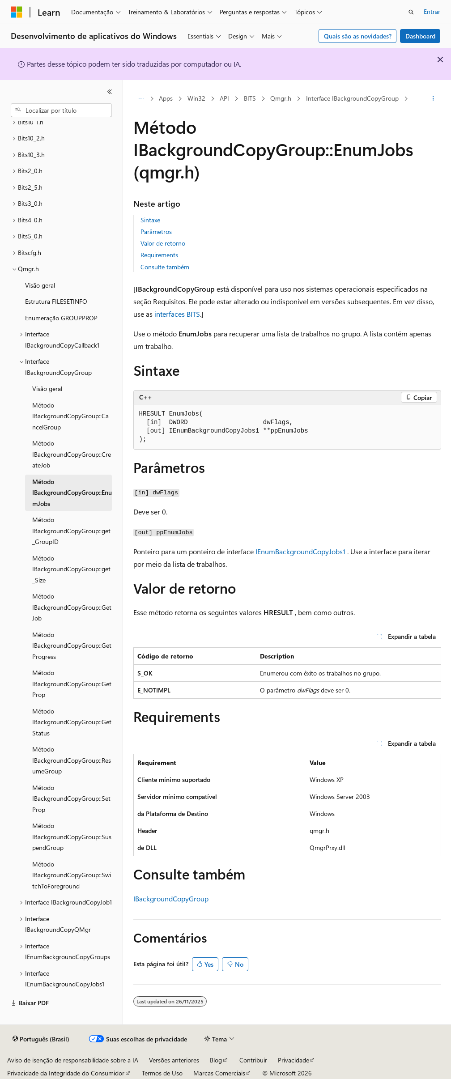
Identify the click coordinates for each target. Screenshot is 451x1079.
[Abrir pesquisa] (411, 12)
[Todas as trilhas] (141, 99)
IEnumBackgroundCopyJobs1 (300, 551)
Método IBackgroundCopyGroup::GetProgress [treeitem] (71, 645)
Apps (166, 98)
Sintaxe (150, 220)
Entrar (432, 11)
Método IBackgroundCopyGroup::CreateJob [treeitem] (71, 454)
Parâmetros (156, 231)
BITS (250, 98)
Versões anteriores (174, 1060)
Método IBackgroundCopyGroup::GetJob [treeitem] (71, 607)
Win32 (196, 98)
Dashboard (420, 36)
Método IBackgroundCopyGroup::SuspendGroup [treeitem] (71, 836)
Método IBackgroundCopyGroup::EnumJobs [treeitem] (72, 492)
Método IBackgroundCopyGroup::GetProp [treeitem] (71, 683)
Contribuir (253, 1060)
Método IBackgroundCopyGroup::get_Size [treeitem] (71, 569)
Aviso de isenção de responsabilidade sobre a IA (72, 1060)
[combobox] (61, 110)
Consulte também (164, 267)
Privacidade (293, 1060)
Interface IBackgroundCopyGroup (352, 98)
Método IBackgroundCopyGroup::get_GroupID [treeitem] (71, 530)
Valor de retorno (162, 243)
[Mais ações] (433, 99)
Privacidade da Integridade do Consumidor (65, 1073)
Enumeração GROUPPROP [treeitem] (61, 318)
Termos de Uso (162, 1073)
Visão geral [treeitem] (40, 285)
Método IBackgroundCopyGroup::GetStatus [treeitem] (71, 722)
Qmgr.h (280, 98)
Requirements (159, 255)
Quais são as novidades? (357, 36)
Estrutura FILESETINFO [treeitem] (56, 301)
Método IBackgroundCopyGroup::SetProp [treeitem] (71, 798)
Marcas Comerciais (219, 1073)
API (224, 98)
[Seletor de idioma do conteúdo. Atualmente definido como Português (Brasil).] (41, 1039)
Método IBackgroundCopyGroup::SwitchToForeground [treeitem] (71, 875)
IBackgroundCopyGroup (170, 898)
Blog (216, 1060)
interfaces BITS (177, 314)
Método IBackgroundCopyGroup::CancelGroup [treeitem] (70, 416)
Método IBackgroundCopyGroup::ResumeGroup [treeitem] (71, 760)
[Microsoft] (16, 12)
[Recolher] (109, 92)
